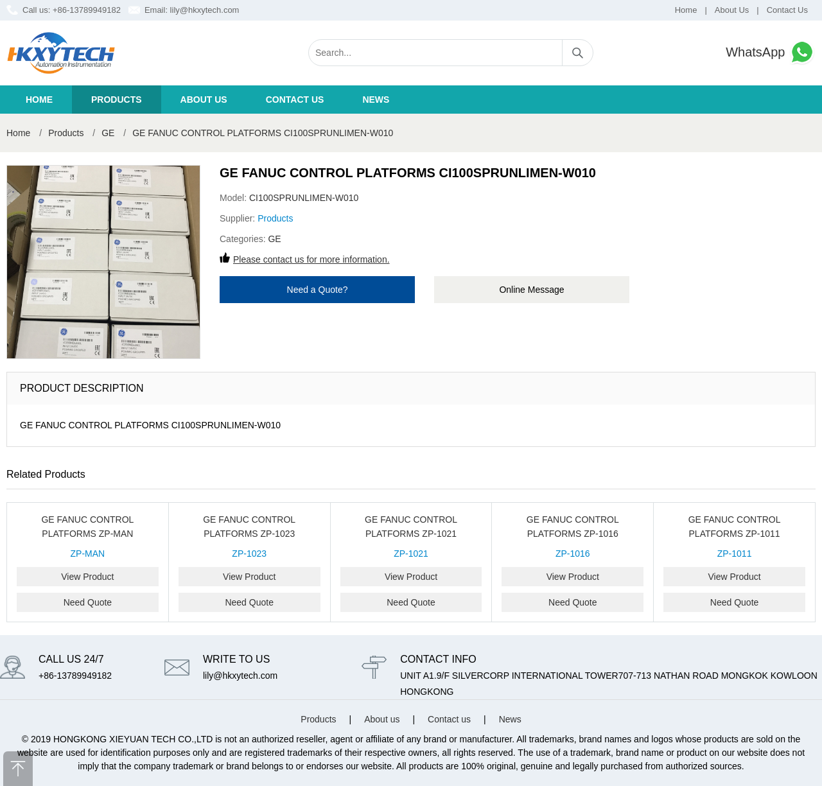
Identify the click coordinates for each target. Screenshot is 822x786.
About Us (732, 10)
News (375, 99)
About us (203, 99)
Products (116, 99)
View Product (87, 577)
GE (107, 133)
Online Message (531, 289)
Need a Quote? (317, 289)
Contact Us (787, 10)
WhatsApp (771, 52)
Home (686, 10)
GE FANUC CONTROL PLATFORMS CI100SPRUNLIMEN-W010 (262, 133)
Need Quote (88, 602)
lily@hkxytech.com (205, 10)
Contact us (295, 99)
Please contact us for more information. (311, 259)
